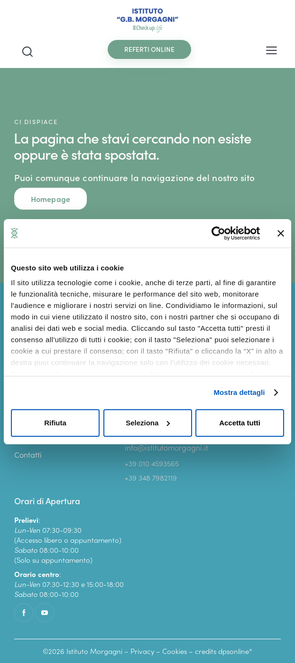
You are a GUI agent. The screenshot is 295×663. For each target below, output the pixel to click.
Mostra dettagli (239, 392)
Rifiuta (55, 423)
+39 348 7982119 (151, 477)
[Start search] (27, 51)
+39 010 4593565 (152, 463)
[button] (271, 49)
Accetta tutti (239, 423)
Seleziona (148, 423)
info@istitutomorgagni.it (166, 447)
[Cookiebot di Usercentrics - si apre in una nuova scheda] (218, 233)
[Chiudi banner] (280, 233)
